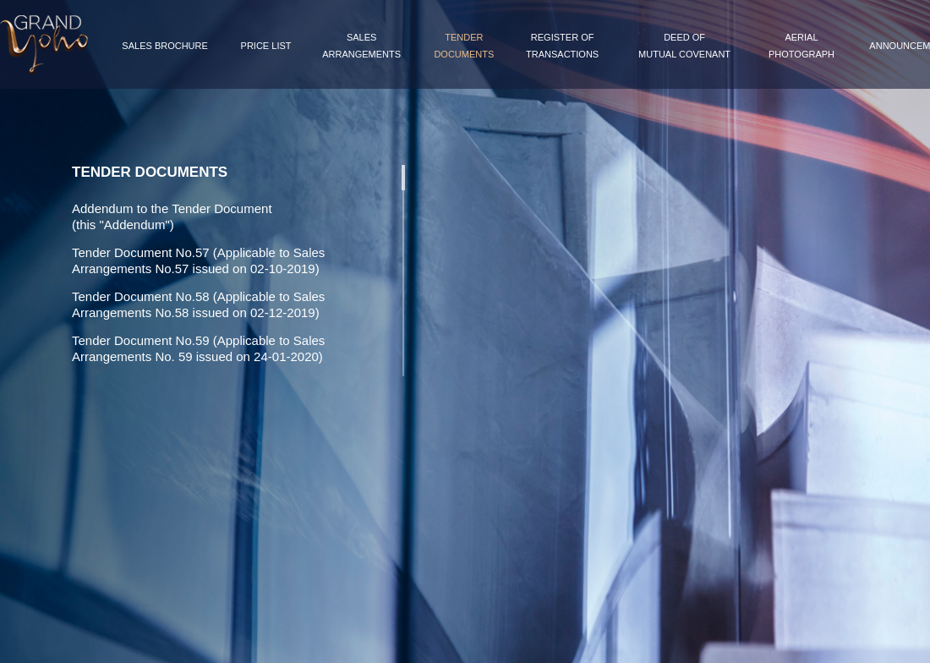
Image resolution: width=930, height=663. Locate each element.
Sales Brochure (164, 46)
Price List (266, 46)
